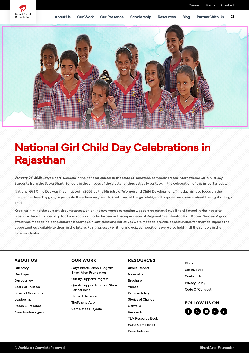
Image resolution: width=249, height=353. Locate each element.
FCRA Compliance (141, 324)
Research (135, 311)
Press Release (138, 330)
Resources (167, 16)
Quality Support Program (89, 278)
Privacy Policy (195, 282)
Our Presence (112, 16)
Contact (227, 4)
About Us (63, 16)
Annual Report (138, 267)
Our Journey (24, 280)
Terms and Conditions (82, 347)
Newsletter (136, 274)
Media (210, 4)
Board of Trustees (28, 286)
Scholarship (140, 16)
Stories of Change (141, 299)
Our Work (85, 16)
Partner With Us (210, 16)
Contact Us (193, 276)
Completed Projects (86, 308)
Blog (186, 16)
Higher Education (84, 296)
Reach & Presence (28, 305)
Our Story (22, 267)
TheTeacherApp (83, 302)
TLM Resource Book (143, 318)
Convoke (134, 305)
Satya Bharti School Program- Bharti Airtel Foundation (93, 270)
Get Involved (194, 269)
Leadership (23, 299)
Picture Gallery (139, 293)
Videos (133, 286)
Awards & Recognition (31, 311)
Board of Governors (29, 293)
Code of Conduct (198, 289)
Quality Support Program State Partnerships (94, 287)
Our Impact (23, 274)
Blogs (189, 263)
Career (194, 4)
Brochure (135, 280)
